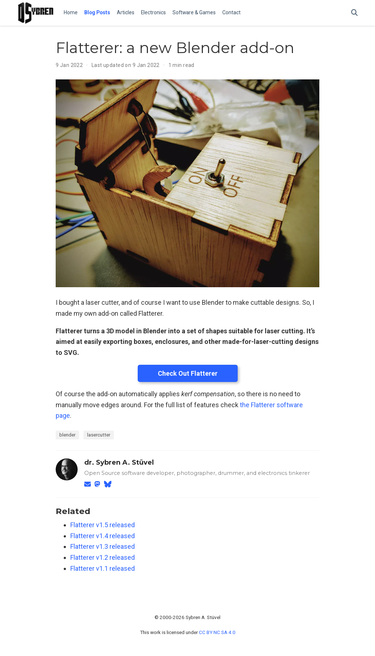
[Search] (354, 13)
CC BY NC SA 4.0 (217, 632)
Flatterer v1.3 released (102, 546)
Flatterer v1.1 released (102, 568)
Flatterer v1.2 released (102, 557)
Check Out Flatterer (188, 373)
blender (67, 435)
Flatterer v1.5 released (102, 525)
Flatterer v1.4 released (102, 536)
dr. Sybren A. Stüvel (119, 462)
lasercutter (98, 435)
